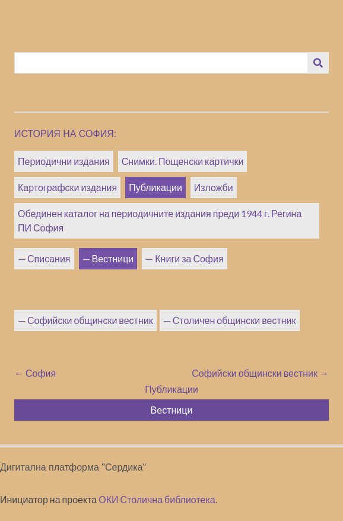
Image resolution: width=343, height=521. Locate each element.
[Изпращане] (318, 63)
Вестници (113, 258)
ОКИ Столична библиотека (157, 499)
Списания (49, 258)
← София (35, 373)
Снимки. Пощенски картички (183, 161)
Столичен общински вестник (234, 320)
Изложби (213, 187)
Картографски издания (67, 187)
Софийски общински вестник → (260, 373)
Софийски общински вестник (90, 320)
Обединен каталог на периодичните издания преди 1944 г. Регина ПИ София (159, 220)
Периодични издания (64, 161)
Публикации (155, 187)
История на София (64, 134)
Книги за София (189, 258)
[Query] (161, 63)
